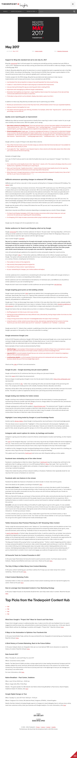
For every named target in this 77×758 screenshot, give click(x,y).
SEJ (22, 384)
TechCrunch (28, 453)
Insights (54, 727)
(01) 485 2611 (38, 715)
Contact (48, 727)
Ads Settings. (58, 284)
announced (14, 63)
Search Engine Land (39, 406)
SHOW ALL (5, 11)
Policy (47, 464)
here (31, 403)
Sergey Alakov (19, 421)
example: (21, 238)
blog (19, 255)
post (9, 441)
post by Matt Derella (12, 533)
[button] (72, 4)
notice (7, 185)
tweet (13, 376)
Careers (43, 727)
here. (51, 561)
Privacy (38, 727)
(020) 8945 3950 (38, 721)
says (26, 131)
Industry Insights (38, 51)
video (15, 364)
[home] (15, 6)
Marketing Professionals (62, 51)
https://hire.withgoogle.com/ (61, 379)
